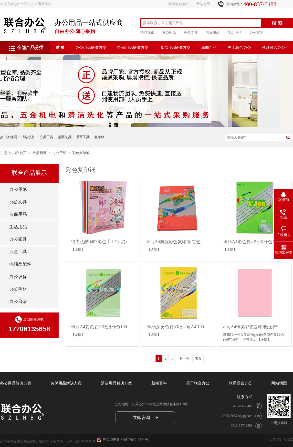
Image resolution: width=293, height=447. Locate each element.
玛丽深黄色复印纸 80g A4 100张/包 (178, 326)
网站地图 (203, 4)
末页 (198, 358)
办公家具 (256, 32)
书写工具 (83, 137)
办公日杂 (18, 301)
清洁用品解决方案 (174, 47)
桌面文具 (65, 137)
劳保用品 (213, 32)
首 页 (60, 47)
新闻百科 (209, 47)
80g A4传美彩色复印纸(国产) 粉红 (254, 326)
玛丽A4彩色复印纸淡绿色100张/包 (102, 326)
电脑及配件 (20, 264)
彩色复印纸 (80, 153)
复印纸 (99, 137)
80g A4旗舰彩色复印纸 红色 (174, 241)
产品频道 (40, 153)
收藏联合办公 (178, 4)
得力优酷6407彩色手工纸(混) (99, 241)
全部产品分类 (30, 47)
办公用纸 (169, 32)
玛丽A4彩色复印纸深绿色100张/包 (254, 241)
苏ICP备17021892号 (81, 441)
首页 (24, 153)
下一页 (184, 358)
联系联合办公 (273, 47)
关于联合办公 (239, 47)
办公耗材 (18, 289)
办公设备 (18, 276)
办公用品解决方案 (90, 47)
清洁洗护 (28, 137)
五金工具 (18, 251)
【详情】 (78, 249)
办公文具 (191, 32)
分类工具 (46, 137)
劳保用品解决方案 (132, 47)
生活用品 (234, 32)
